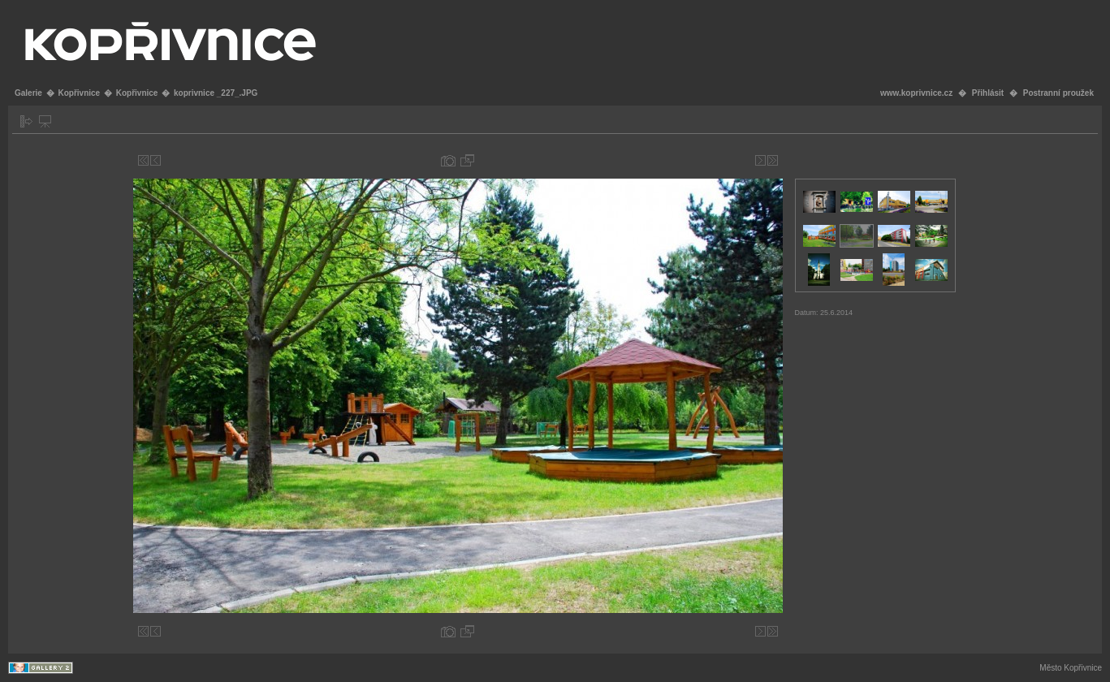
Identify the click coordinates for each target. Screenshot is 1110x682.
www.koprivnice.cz (916, 92)
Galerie (28, 92)
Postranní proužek (1058, 92)
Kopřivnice (79, 92)
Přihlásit (988, 92)
